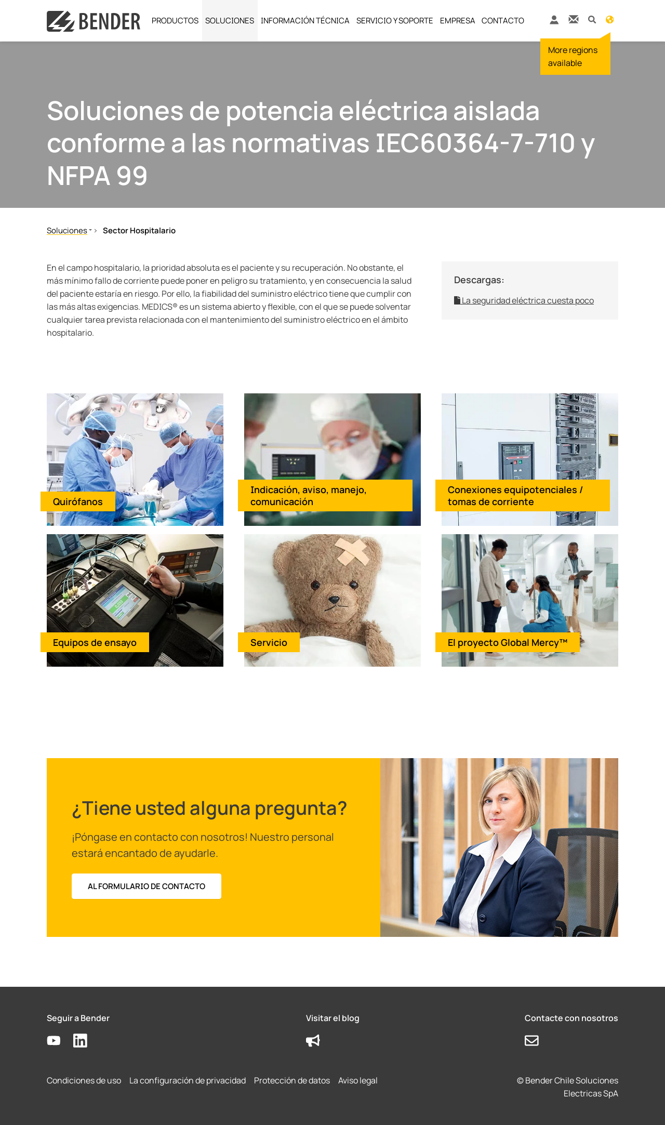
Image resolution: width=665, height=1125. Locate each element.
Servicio (268, 642)
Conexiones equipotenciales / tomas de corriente (515, 495)
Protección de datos (292, 1080)
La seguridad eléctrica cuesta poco (524, 300)
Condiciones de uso (84, 1080)
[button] (592, 19)
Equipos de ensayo (95, 642)
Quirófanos (78, 501)
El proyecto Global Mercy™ (507, 642)
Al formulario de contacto (146, 886)
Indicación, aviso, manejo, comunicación (308, 495)
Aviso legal (358, 1080)
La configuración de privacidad (187, 1080)
